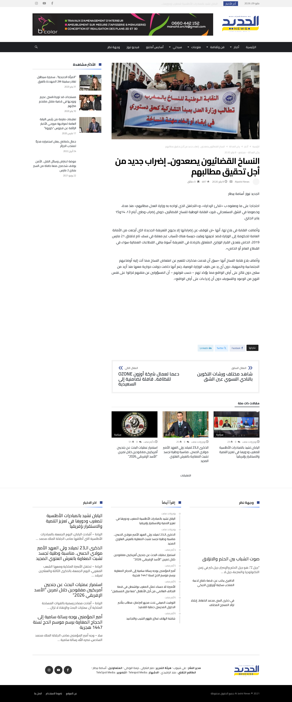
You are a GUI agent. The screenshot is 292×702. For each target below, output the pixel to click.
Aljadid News (242, 181)
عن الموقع (71, 693)
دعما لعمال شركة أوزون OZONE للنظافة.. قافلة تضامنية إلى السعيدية (150, 377)
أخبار (246, 146)
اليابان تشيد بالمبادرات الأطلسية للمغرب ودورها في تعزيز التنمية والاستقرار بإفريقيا (239, 451)
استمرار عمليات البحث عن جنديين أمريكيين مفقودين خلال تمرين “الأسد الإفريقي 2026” (137, 451)
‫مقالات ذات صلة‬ (248, 404)
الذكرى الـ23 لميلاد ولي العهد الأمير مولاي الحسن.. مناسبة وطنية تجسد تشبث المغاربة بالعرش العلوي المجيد (185, 454)
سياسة (219, 435)
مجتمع (242, 152)
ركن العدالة (234, 146)
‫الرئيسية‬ (255, 146)
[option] (236, 435)
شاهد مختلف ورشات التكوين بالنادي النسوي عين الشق (220, 374)
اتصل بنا (38, 693)
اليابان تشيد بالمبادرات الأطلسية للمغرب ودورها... (190, 3)
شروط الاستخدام (54, 693)
